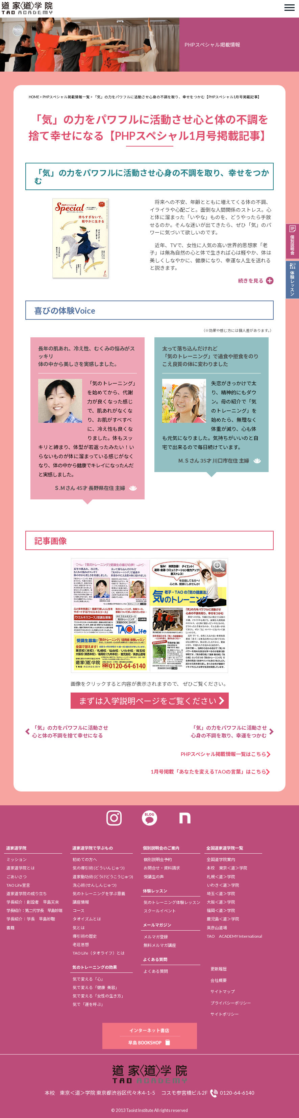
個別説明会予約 (158, 859)
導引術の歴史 (85, 936)
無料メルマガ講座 (160, 945)
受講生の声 (154, 876)
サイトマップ (222, 991)
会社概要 (218, 980)
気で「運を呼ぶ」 (89, 1004)
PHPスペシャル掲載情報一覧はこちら (226, 754)
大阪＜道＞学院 (221, 902)
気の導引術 (99, 867)
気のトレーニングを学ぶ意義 (99, 893)
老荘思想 (81, 944)
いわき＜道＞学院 (223, 885)
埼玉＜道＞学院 (221, 893)
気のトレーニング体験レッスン (172, 902)
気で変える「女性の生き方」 (99, 995)
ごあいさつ (16, 876)
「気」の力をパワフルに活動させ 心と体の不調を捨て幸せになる (70, 731)
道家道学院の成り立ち (26, 893)
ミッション (16, 859)
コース (78, 910)
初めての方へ (85, 859)
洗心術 (95, 885)
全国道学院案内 (221, 859)
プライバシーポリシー (230, 1003)
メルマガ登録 (156, 936)
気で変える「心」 (89, 979)
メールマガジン (157, 925)
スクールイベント (160, 910)
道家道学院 (16, 848)
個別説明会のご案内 (161, 848)
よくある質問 (155, 959)
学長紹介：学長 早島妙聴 (30, 918)
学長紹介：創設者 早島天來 (32, 902)
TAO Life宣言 (18, 885)
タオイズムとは (87, 918)
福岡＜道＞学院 (221, 910)
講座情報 (81, 902)
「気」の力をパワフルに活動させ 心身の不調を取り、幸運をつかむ (229, 731)
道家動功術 (103, 876)
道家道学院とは (20, 867)
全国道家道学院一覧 (224, 848)
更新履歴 (218, 968)
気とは (79, 927)
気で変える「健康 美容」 (96, 987)
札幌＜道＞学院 (221, 876)
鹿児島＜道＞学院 (223, 918)
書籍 (10, 927)
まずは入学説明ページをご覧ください (148, 701)
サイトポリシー (224, 1014)
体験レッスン (155, 890)
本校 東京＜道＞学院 (227, 867)
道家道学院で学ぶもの (92, 848)
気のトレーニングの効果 (94, 967)
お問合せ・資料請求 (162, 867)
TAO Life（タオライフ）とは (99, 953)
